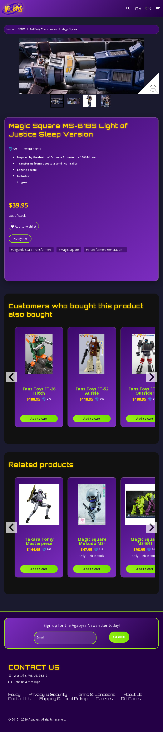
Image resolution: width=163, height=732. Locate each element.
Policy (14, 694)
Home (10, 29)
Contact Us (19, 699)
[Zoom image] (154, 89)
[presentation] (11, 377)
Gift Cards (131, 699)
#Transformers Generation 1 (105, 250)
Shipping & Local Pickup (63, 699)
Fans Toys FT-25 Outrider (144, 391)
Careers (104, 699)
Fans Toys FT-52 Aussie (91, 391)
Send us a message (27, 682)
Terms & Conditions (95, 694)
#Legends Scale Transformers (31, 250)
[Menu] (158, 8)
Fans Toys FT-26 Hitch (39, 391)
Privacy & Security (48, 694)
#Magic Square (69, 250)
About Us (133, 694)
